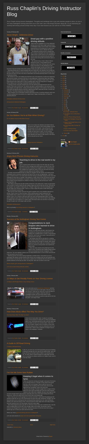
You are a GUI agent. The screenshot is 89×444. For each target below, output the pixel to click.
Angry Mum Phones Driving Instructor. (23, 156)
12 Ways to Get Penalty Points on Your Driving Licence (30, 278)
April (65, 106)
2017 (63, 82)
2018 (63, 80)
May (65, 104)
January (66, 133)
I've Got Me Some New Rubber (20, 372)
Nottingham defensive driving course (16, 98)
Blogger (50, 436)
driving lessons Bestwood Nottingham (16, 102)
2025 (63, 76)
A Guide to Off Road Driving (18, 343)
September (66, 96)
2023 (63, 78)
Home (31, 424)
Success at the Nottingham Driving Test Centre (26, 219)
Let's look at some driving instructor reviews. (18, 266)
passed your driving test (44, 288)
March (65, 108)
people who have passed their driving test (30, 415)
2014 (63, 88)
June (65, 102)
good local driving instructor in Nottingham (26, 412)
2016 (63, 84)
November (66, 92)
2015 (63, 86)
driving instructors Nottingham (35, 142)
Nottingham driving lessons (13, 204)
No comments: (25, 107)
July (65, 100)
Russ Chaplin (73, 141)
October (66, 94)
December (66, 90)
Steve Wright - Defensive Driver (20, 35)
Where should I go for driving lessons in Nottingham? (20, 263)
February (66, 110)
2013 (63, 135)
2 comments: (25, 211)
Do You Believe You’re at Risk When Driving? (25, 115)
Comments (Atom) (17, 427)
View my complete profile (74, 144)
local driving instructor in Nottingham (25, 207)
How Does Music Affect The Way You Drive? (25, 312)
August (65, 98)
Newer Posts (10, 424)
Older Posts (52, 424)
